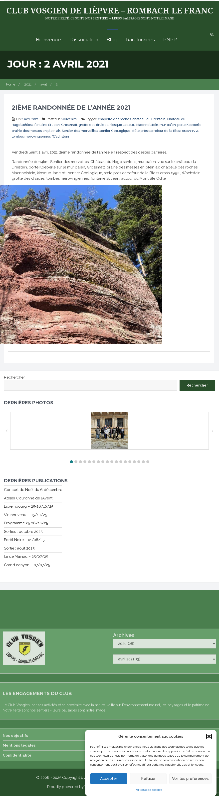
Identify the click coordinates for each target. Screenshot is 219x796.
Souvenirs (68, 119)
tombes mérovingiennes (31, 136)
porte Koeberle (189, 125)
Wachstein (60, 136)
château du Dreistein (148, 119)
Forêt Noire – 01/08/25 (24, 540)
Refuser (148, 778)
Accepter (108, 778)
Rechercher (14, 377)
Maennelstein (147, 125)
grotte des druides (93, 125)
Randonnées (140, 40)
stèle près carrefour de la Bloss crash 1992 (166, 131)
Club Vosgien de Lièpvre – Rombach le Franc (109, 10)
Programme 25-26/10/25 (26, 523)
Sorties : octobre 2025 (23, 531)
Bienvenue (48, 40)
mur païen (168, 125)
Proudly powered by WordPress (75, 787)
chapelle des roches (114, 119)
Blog (112, 40)
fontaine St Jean (47, 125)
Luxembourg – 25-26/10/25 (28, 506)
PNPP (170, 40)
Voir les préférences (190, 778)
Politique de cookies (148, 790)
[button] (209, 736)
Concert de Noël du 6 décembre (33, 489)
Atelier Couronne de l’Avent (28, 498)
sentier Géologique (114, 131)
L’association (83, 40)
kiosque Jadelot (122, 125)
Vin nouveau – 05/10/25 (25, 515)
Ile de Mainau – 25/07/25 (26, 556)
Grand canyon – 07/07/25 (27, 565)
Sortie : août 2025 (19, 548)
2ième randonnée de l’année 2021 (71, 107)
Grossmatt (69, 125)
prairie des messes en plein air (36, 131)
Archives (123, 703)
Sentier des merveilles (80, 131)
